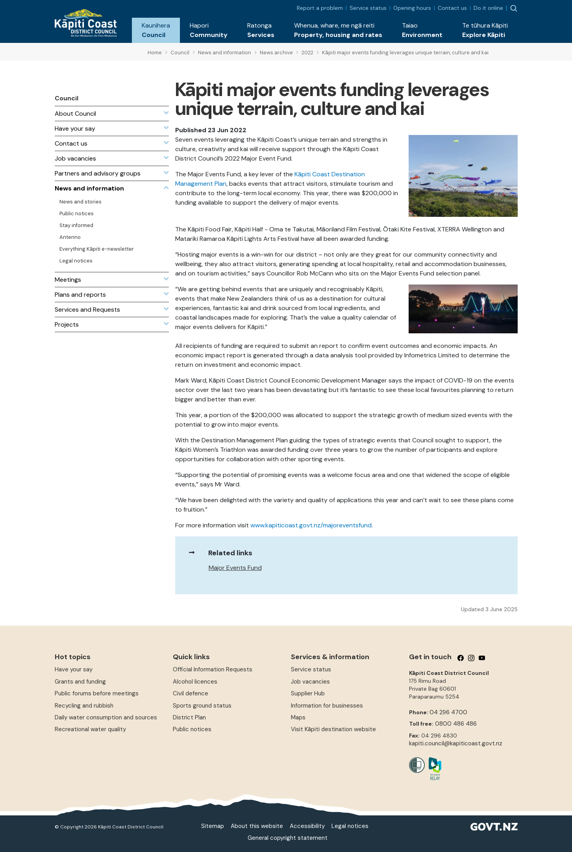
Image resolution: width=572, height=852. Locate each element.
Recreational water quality (90, 729)
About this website (257, 826)
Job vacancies (310, 682)
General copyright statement (288, 838)
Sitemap (212, 826)
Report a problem (320, 7)
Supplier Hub (308, 693)
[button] (156, 30)
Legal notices (349, 826)
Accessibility (307, 826)
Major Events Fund (235, 568)
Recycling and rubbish (84, 706)
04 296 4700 (448, 712)
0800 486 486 (456, 724)
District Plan (189, 717)
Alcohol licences (195, 682)
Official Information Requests (212, 669)
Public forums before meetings (97, 693)
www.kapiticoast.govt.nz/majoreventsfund (311, 525)
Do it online (488, 7)
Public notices (192, 729)
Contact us (452, 7)
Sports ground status (202, 706)
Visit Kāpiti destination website (333, 729)
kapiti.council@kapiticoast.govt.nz (455, 743)
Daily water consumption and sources (106, 717)
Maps (298, 717)
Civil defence (190, 693)
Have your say (74, 669)
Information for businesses (327, 706)
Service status (368, 7)
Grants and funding (80, 682)
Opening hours (412, 7)
